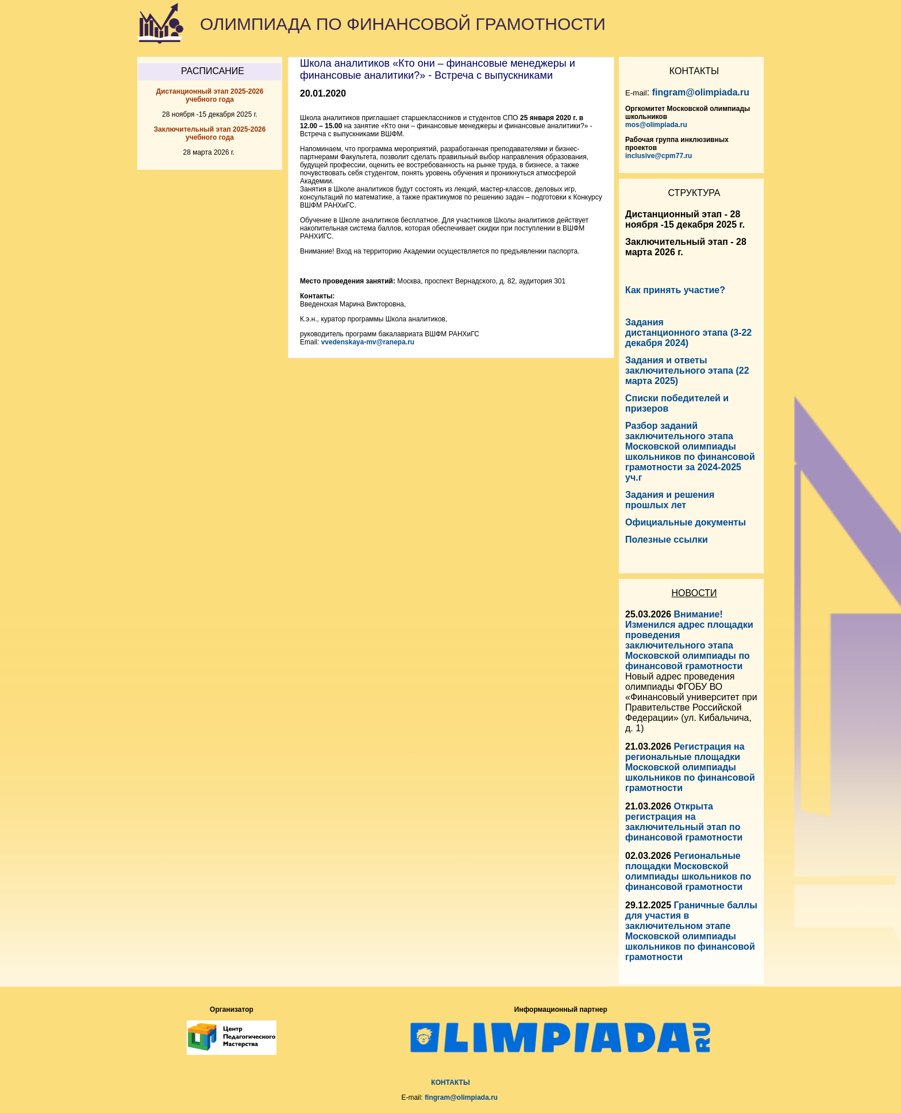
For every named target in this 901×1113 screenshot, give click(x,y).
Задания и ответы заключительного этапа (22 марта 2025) (687, 370)
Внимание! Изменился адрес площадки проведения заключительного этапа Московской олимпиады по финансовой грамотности (689, 640)
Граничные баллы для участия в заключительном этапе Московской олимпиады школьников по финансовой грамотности (691, 931)
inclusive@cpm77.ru (658, 156)
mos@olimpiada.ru (656, 125)
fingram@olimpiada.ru (700, 92)
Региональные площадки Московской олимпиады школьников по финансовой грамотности (688, 871)
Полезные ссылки (666, 539)
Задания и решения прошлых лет (669, 500)
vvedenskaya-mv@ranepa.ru (367, 342)
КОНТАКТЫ (450, 1083)
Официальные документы (685, 522)
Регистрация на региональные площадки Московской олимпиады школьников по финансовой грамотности (690, 767)
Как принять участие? (675, 290)
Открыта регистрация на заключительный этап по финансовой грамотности (683, 821)
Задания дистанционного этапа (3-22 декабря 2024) (688, 332)
